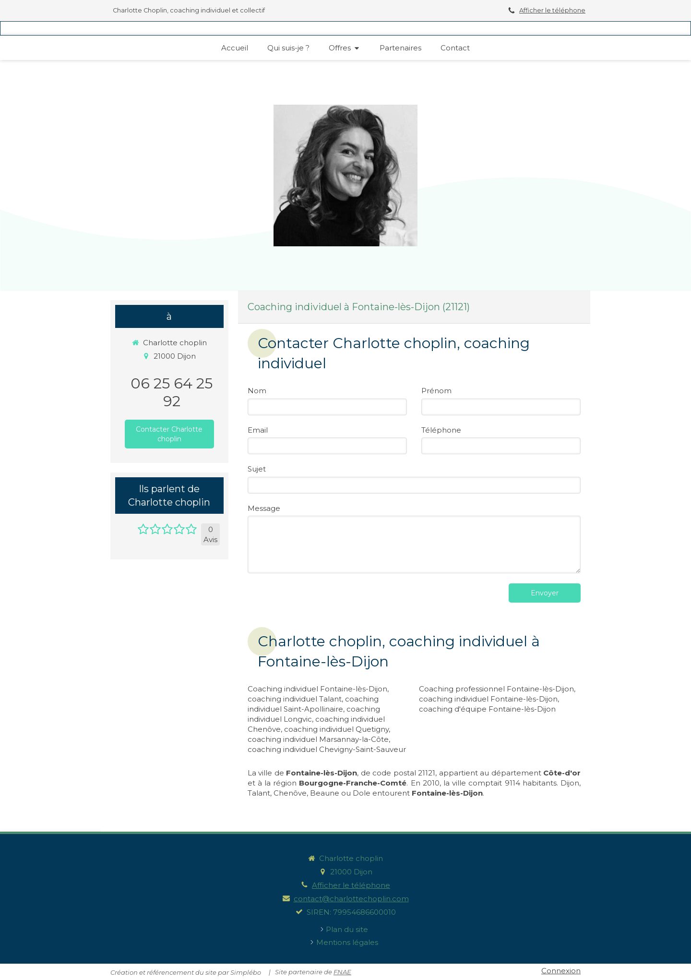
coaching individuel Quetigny (336, 729)
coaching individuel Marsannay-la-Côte (318, 739)
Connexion (561, 970)
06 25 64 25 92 (172, 392)
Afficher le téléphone (552, 10)
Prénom (436, 390)
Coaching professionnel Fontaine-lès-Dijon (496, 688)
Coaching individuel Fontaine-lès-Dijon (317, 688)
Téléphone (441, 430)
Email (258, 430)
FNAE (342, 972)
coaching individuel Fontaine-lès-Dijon (488, 698)
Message (264, 508)
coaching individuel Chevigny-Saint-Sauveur (327, 749)
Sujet (257, 468)
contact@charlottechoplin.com (351, 898)
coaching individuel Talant (295, 698)
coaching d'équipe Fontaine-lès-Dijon (487, 709)
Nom (257, 390)
